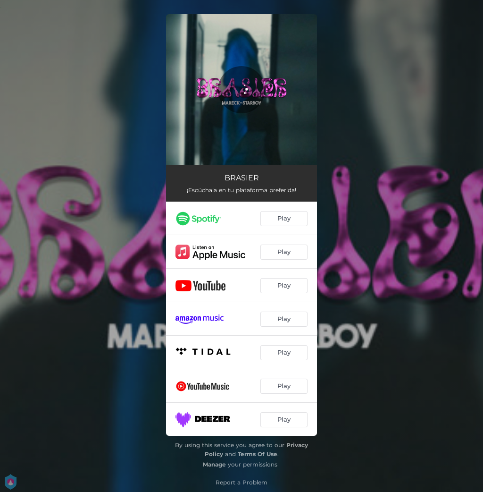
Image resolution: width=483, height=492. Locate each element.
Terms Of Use (257, 454)
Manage (214, 464)
